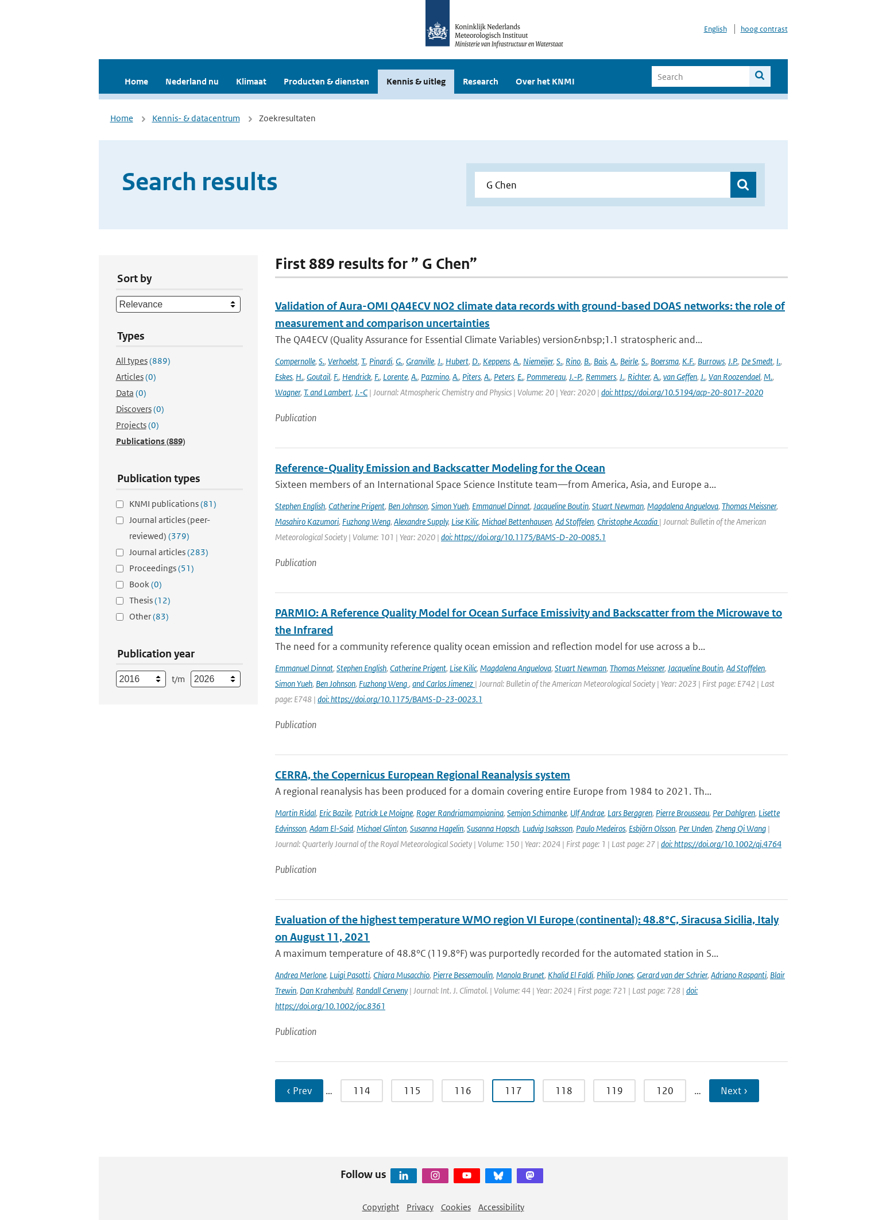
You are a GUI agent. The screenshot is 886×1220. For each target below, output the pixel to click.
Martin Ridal (295, 812)
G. (399, 361)
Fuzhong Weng (366, 521)
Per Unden (695, 828)
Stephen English (300, 506)
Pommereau (546, 376)
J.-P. (575, 376)
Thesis (150, 600)
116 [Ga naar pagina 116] (462, 1090)
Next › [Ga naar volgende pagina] (734, 1090)
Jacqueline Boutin (561, 506)
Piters (471, 376)
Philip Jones (615, 974)
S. (321, 361)
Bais (600, 361)
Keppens (496, 361)
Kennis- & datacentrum (196, 118)
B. (587, 361)
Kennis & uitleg (416, 81)
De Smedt (757, 361)
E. (520, 376)
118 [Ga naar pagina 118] (563, 1090)
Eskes (283, 376)
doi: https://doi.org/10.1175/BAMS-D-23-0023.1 (400, 699)
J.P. (733, 361)
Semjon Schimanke (537, 812)
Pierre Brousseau (682, 812)
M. (768, 376)
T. (363, 361)
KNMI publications (172, 503)
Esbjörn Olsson (652, 828)
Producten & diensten (326, 81)
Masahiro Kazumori (307, 521)
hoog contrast (764, 29)
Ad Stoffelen (574, 521)
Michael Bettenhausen (517, 521)
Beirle (629, 361)
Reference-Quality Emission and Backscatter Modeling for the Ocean (440, 468)
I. (778, 361)
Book (145, 584)
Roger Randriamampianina (460, 812)
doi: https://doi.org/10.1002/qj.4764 (721, 843)
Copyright (380, 1207)
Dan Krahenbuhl (326, 990)
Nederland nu (192, 81)
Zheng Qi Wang (740, 828)
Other (149, 616)
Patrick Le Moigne (384, 812)
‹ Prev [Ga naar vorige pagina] (299, 1090)
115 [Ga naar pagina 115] (412, 1090)
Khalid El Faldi (570, 974)
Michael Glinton (382, 828)
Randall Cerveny (382, 990)
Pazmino (435, 376)
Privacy (420, 1207)
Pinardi (380, 361)
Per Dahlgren (734, 812)
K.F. (688, 361)
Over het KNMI (545, 81)
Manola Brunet (520, 974)
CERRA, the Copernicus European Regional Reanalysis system (422, 775)
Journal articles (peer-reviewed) (169, 527)
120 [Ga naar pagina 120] (665, 1090)
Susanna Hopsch (493, 828)
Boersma (665, 361)
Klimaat (251, 81)
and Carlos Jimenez (443, 683)
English (715, 29)
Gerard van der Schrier (672, 974)
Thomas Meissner (749, 506)
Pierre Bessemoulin (463, 974)
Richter (639, 376)
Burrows (711, 361)
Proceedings (161, 568)
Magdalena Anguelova (682, 506)
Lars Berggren (630, 812)
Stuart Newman (618, 506)
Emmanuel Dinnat (501, 506)
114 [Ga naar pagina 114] (361, 1090)
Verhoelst (343, 361)
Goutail (318, 376)
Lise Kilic (464, 521)
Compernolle (295, 361)
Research (480, 81)
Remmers (601, 376)
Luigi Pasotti (350, 974)
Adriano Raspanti (739, 974)
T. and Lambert (327, 392)
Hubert (457, 361)
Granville (420, 361)
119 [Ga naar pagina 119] (614, 1090)
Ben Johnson (408, 506)
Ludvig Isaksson (547, 828)
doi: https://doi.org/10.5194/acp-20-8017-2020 (682, 392)
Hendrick (356, 376)
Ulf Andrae (587, 812)
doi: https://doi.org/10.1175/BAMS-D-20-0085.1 (523, 537)
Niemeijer (538, 361)
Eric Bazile (335, 812)
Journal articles (168, 552)
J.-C (361, 392)
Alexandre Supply (421, 521)
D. (475, 361)
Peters (504, 376)
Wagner (287, 392)
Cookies (456, 1207)
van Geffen (680, 376)
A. (516, 361)
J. (440, 361)
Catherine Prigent (356, 506)
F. (336, 376)
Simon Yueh (450, 506)
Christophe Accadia (628, 521)
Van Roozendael (734, 376)
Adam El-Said (331, 828)
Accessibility (501, 1207)
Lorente (395, 376)
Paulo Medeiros (600, 828)
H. (299, 376)
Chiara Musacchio (401, 974)
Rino (573, 361)
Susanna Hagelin (436, 828)
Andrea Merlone (300, 974)
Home (136, 81)
